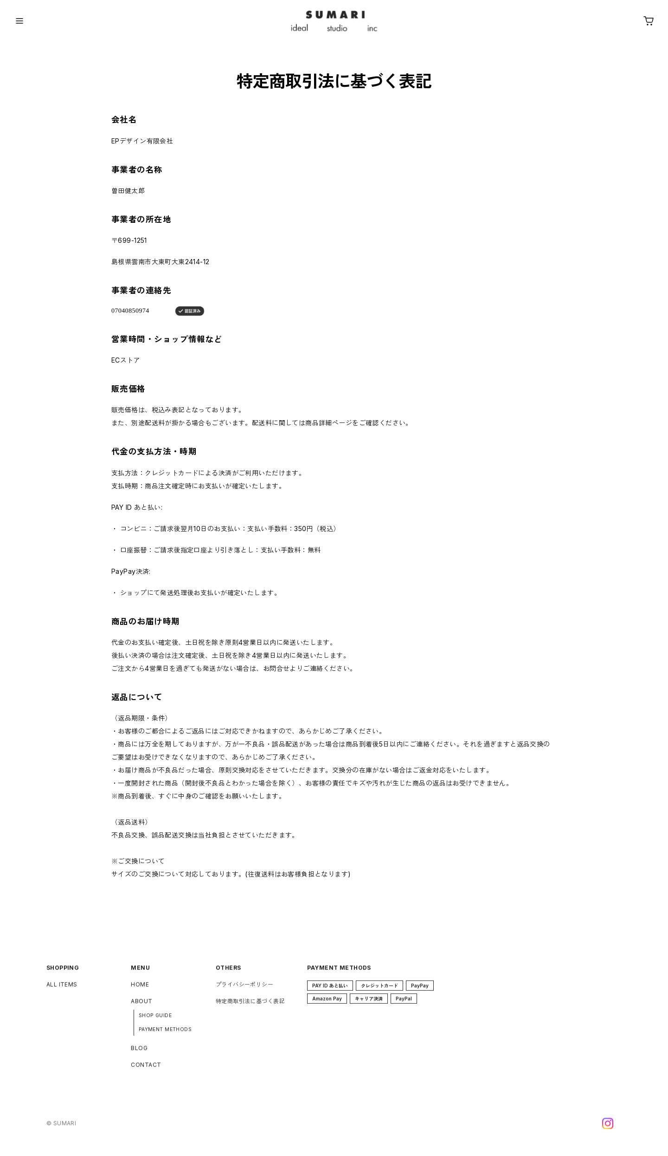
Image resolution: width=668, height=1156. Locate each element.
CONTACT (146, 1069)
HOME (140, 989)
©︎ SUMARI (61, 1127)
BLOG (139, 1052)
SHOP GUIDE (155, 1020)
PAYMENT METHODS (165, 1034)
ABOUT (141, 1005)
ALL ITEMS (61, 989)
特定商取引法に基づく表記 (250, 1005)
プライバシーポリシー (244, 989)
